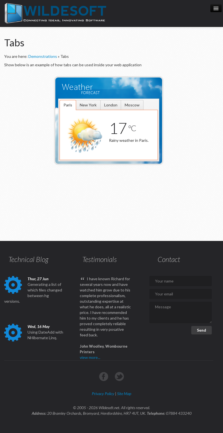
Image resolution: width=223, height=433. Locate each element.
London (110, 104)
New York (88, 104)
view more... (90, 357)
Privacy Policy (103, 393)
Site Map (124, 393)
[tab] (68, 105)
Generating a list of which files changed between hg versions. (33, 293)
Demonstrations (42, 56)
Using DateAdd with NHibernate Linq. (45, 335)
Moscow (132, 104)
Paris (67, 104)
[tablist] (108, 130)
